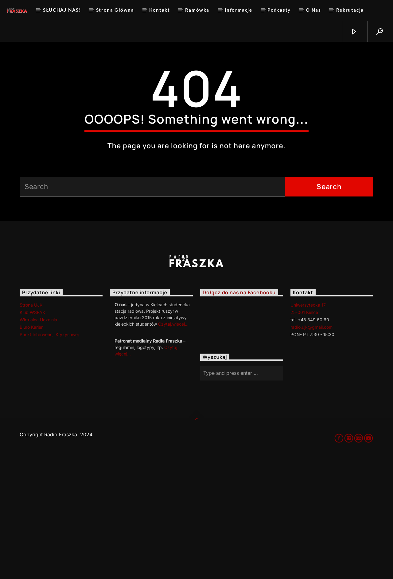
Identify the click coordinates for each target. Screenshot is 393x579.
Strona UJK (31, 426)
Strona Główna (115, 10)
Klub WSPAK (32, 433)
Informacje (238, 10)
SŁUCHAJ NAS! (62, 10)
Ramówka (197, 10)
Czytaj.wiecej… (173, 445)
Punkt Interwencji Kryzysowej (49, 455)
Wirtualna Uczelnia (38, 440)
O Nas (313, 10)
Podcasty (279, 10)
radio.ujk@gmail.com (311, 448)
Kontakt (159, 10)
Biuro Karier (31, 448)
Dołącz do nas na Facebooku (239, 413)
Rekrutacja (350, 10)
